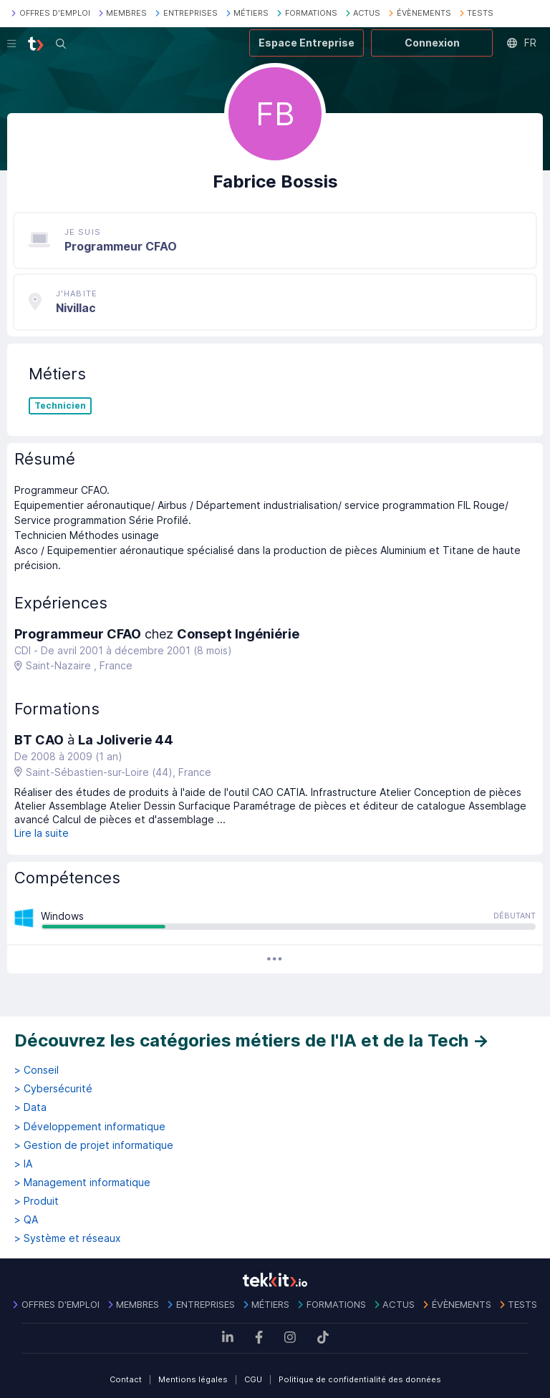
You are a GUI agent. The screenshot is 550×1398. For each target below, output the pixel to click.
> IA (23, 1164)
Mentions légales (193, 1379)
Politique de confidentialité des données (360, 1379)
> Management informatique (82, 1182)
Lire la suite (41, 833)
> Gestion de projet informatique (93, 1145)
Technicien (60, 406)
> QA (26, 1219)
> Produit (36, 1201)
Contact (126, 1379)
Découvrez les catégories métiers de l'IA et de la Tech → (251, 1040)
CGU (253, 1379)
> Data (30, 1107)
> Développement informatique (89, 1126)
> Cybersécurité (53, 1088)
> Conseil (36, 1070)
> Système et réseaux (67, 1238)
